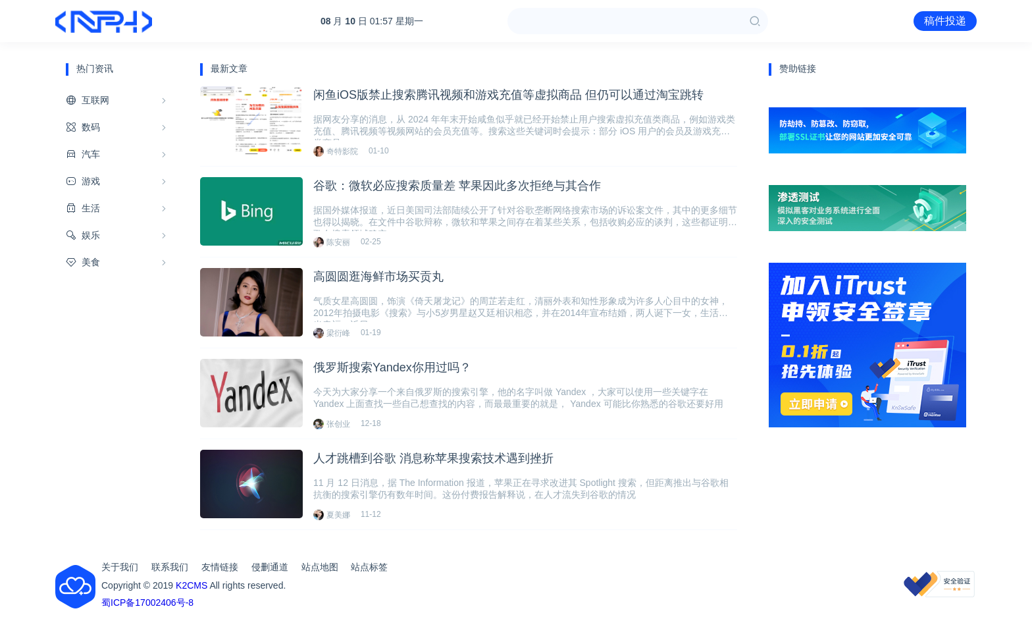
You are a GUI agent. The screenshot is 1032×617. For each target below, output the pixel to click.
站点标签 (369, 567)
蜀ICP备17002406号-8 (147, 602)
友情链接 (219, 567)
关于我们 (119, 567)
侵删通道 (269, 567)
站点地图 (319, 567)
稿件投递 (945, 20)
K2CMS (191, 585)
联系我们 (169, 567)
